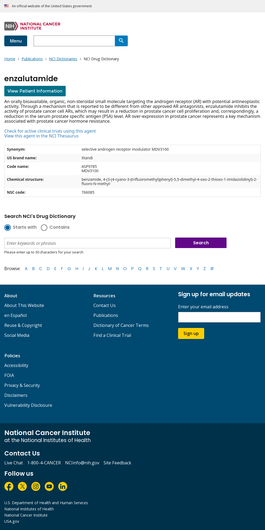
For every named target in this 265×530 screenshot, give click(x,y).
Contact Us (104, 305)
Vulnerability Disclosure (28, 405)
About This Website (24, 305)
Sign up (191, 333)
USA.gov (11, 521)
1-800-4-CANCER (44, 463)
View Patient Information (35, 91)
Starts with (25, 227)
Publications (105, 315)
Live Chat (13, 463)
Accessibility (16, 365)
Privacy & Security (22, 385)
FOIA (9, 375)
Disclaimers (15, 395)
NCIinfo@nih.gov (82, 463)
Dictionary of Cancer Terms (121, 325)
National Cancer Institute (26, 515)
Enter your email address (203, 307)
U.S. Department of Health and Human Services (46, 502)
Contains (60, 227)
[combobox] (74, 41)
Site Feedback (117, 463)
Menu (16, 41)
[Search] (121, 41)
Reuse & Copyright (23, 325)
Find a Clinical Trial (112, 335)
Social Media (16, 335)
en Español (15, 315)
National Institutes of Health (29, 508)
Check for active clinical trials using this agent (50, 131)
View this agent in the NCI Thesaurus (41, 135)
